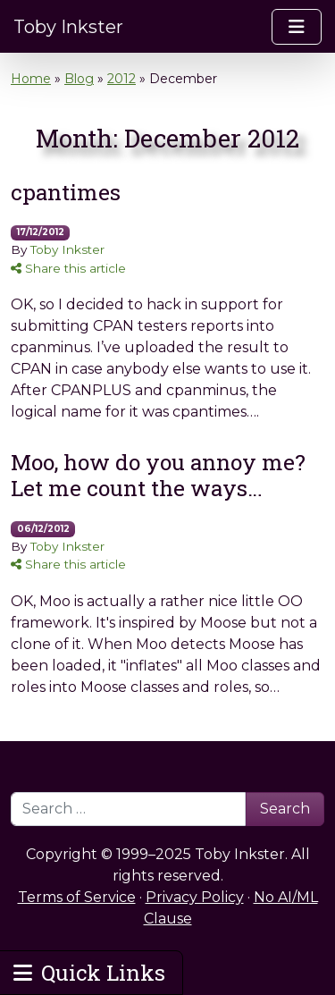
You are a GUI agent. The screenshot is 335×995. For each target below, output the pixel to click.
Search (285, 808)
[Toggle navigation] (297, 27)
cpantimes (66, 192)
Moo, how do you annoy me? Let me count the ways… (158, 474)
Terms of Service (77, 897)
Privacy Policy (195, 897)
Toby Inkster (68, 27)
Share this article (68, 268)
